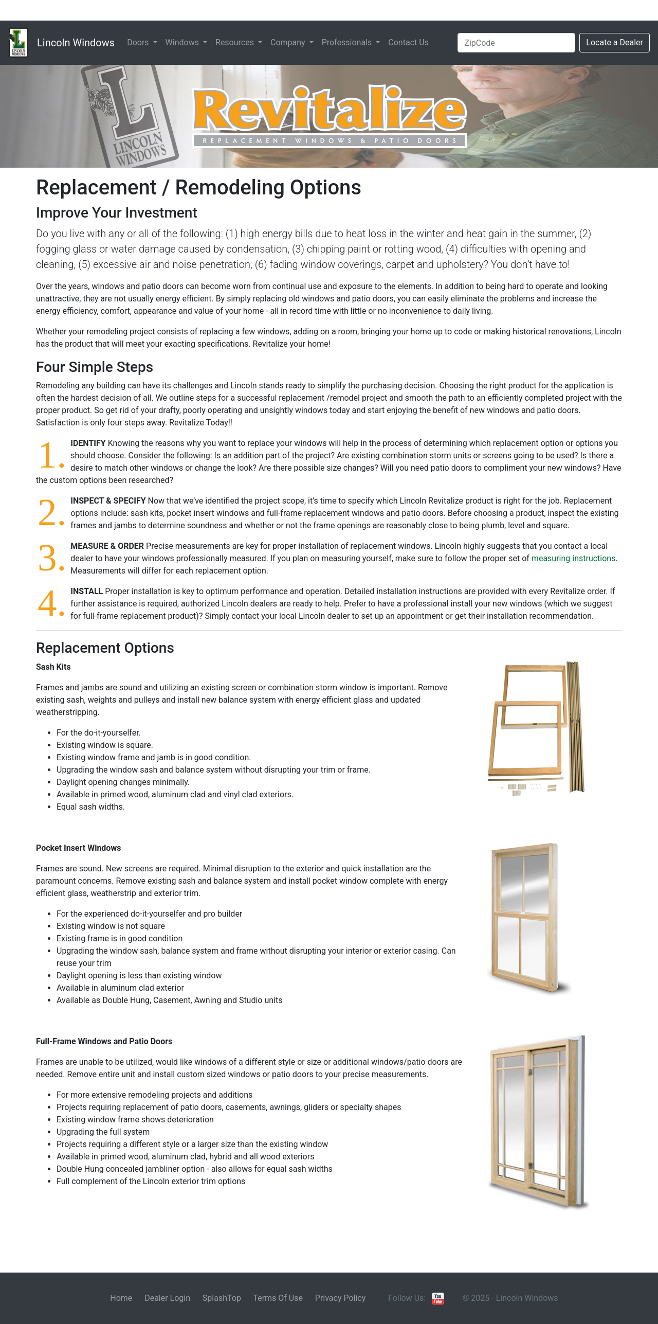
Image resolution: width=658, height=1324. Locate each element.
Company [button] (288, 42)
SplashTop (222, 1298)
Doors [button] (139, 42)
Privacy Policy (340, 1298)
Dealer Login (167, 1298)
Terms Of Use (278, 1298)
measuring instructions (574, 558)
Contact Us (408, 42)
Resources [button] (235, 42)
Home (121, 1298)
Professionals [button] (348, 42)
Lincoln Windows (76, 43)
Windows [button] (183, 42)
